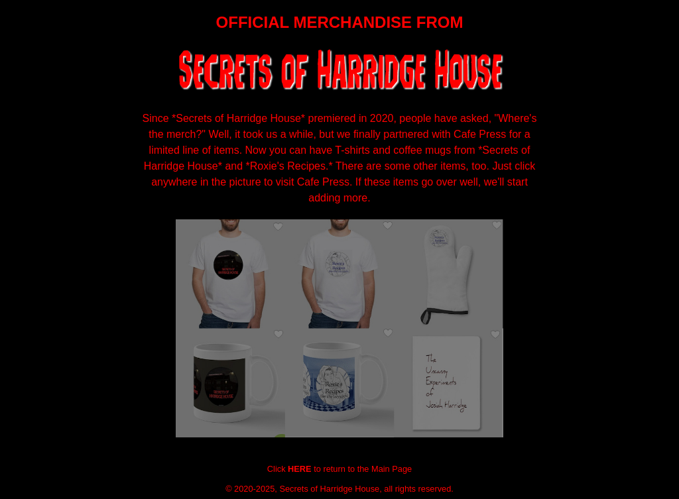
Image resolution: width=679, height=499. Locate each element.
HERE (300, 469)
